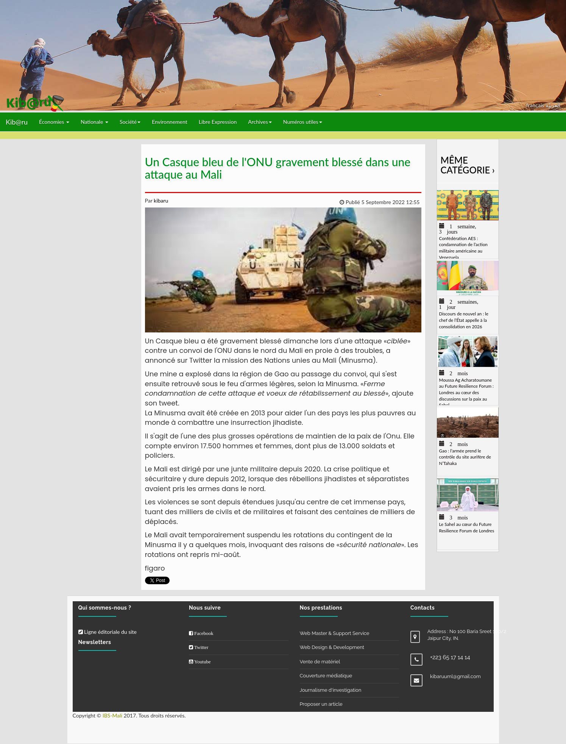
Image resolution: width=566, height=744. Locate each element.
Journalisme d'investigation (331, 690)
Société (130, 122)
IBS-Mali (112, 715)
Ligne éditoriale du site (107, 632)
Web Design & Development (332, 647)
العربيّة (553, 105)
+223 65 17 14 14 (450, 657)
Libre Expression (218, 122)
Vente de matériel (320, 661)
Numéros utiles (302, 122)
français (536, 105)
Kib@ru (17, 122)
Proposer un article (321, 704)
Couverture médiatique (326, 675)
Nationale (94, 122)
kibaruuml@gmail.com (455, 676)
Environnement (169, 122)
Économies (54, 122)
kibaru (160, 200)
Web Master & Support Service (335, 633)
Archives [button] (260, 122)
